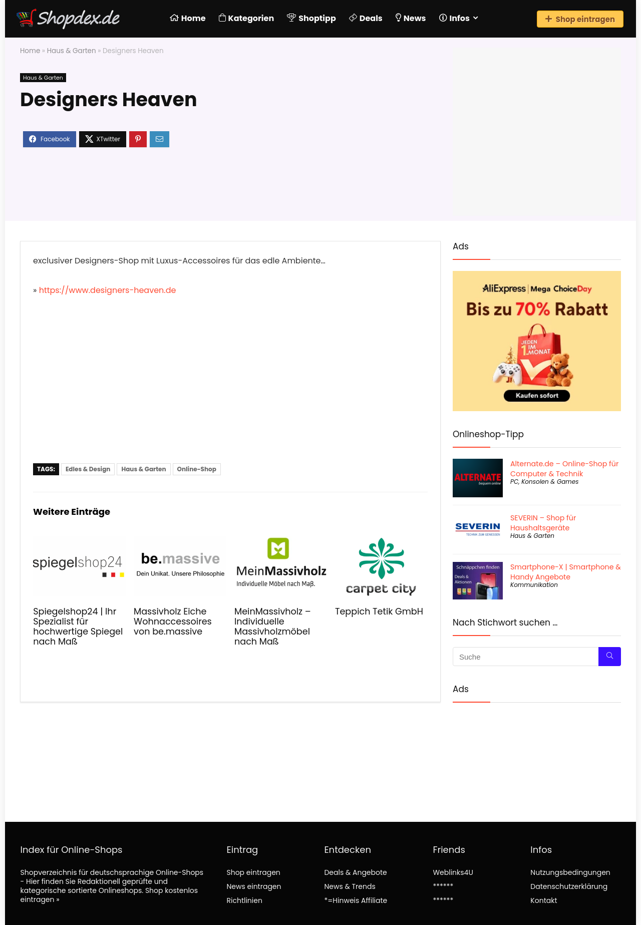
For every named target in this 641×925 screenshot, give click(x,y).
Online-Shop (196, 469)
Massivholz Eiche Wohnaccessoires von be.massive (173, 621)
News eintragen (253, 886)
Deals (366, 18)
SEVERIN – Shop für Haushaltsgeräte (543, 523)
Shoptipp (311, 18)
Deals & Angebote (355, 872)
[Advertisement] (230, 388)
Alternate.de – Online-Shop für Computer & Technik (564, 469)
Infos (454, 18)
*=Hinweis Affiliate (355, 900)
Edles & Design (88, 469)
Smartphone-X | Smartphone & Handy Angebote (565, 572)
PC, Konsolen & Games (544, 481)
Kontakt (543, 900)
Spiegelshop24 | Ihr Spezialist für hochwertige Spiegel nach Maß (78, 626)
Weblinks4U (453, 872)
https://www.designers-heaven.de (107, 290)
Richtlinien (244, 900)
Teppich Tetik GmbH (379, 611)
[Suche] (609, 656)
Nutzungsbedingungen (570, 872)
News (411, 18)
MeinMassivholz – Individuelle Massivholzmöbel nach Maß (272, 626)
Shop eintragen (580, 19)
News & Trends (349, 886)
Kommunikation (534, 584)
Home (188, 18)
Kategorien (246, 18)
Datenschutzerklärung (568, 886)
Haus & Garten (71, 51)
